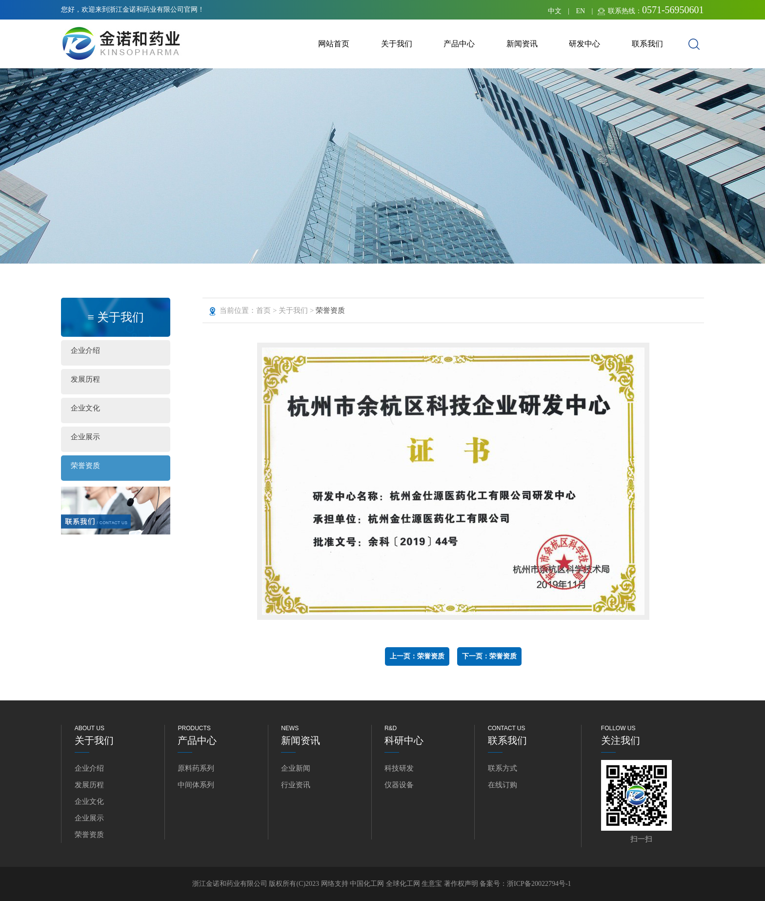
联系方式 (502, 768)
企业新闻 (295, 768)
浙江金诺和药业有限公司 (229, 883)
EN (580, 11)
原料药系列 (196, 768)
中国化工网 (367, 883)
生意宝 (432, 883)
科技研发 (399, 768)
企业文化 (85, 408)
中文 (555, 11)
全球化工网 (403, 883)
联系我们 (647, 44)
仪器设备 (399, 785)
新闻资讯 (522, 44)
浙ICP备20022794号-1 (539, 883)
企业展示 (85, 437)
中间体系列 (196, 785)
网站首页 (333, 44)
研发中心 (584, 44)
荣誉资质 (85, 466)
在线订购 (502, 785)
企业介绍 (85, 350)
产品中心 (459, 44)
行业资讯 (295, 785)
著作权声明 (462, 883)
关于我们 (396, 44)
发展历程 (85, 379)
